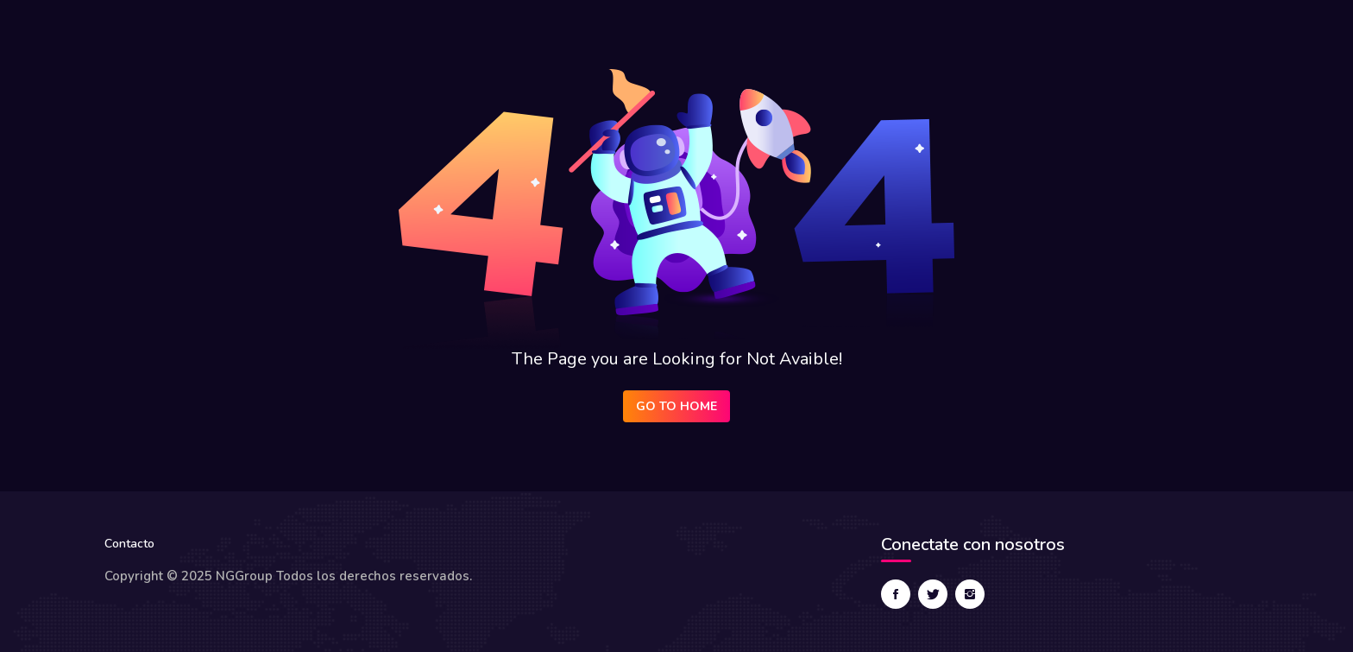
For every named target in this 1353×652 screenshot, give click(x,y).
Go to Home (676, 406)
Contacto (129, 543)
